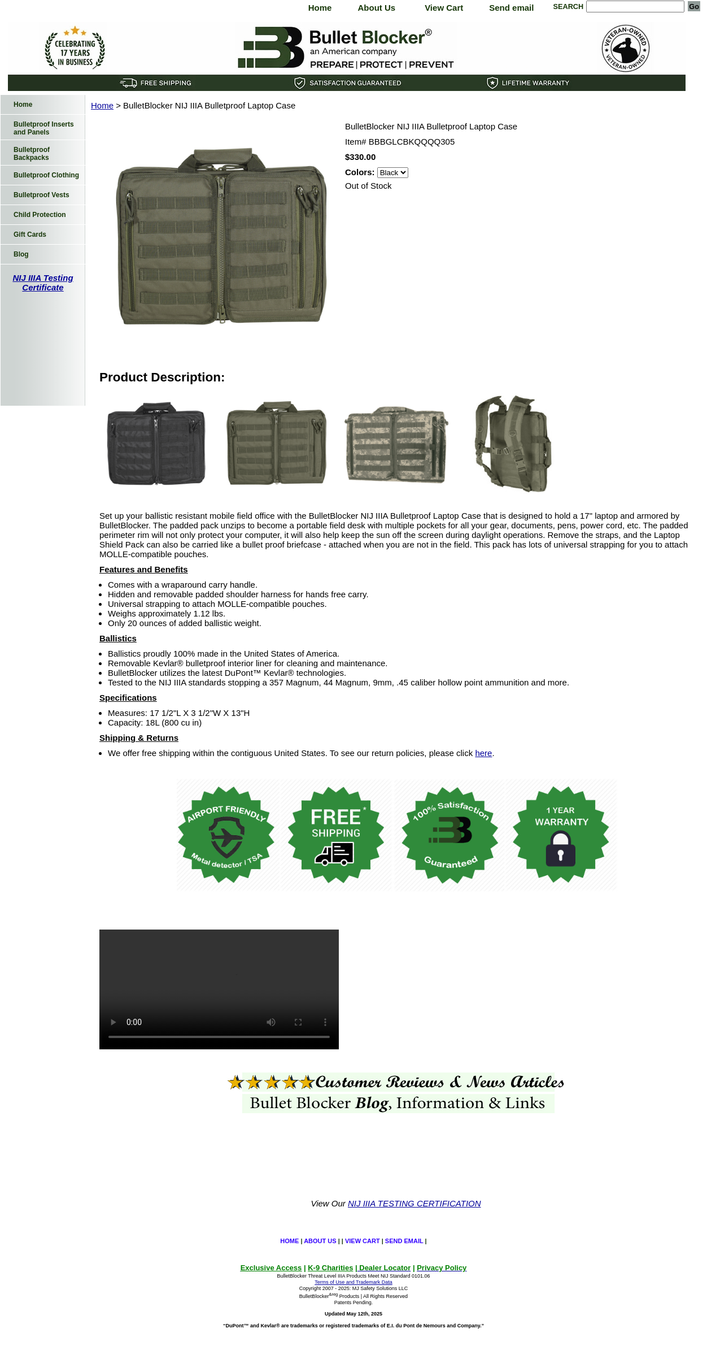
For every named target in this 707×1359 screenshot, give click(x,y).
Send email (511, 7)
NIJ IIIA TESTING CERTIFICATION (414, 1203)
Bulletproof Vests (41, 195)
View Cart (444, 7)
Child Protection (40, 215)
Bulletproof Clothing (46, 175)
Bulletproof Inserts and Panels (44, 128)
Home (320, 7)
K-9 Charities (330, 1268)
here (483, 753)
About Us (376, 7)
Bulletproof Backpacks (32, 154)
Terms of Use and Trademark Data (353, 1282)
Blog (21, 254)
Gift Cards (30, 234)
